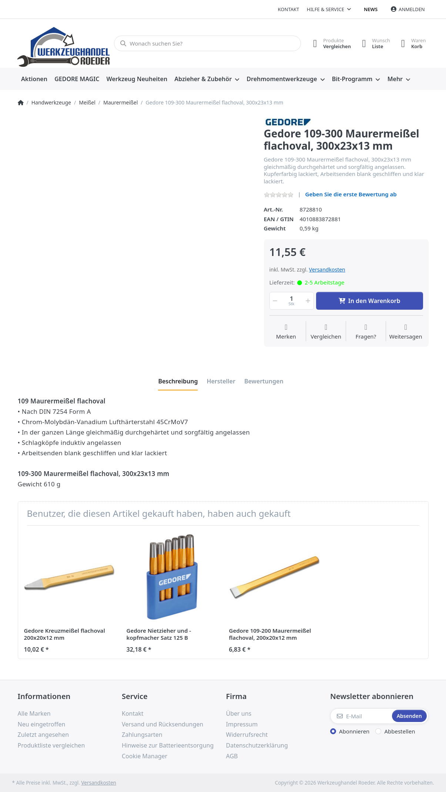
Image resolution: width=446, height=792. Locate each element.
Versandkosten (327, 269)
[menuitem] (34, 79)
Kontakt (288, 9)
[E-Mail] (360, 716)
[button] (274, 301)
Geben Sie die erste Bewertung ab (351, 194)
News (371, 9)
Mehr (395, 79)
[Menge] (291, 301)
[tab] (178, 381)
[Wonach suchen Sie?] (207, 43)
